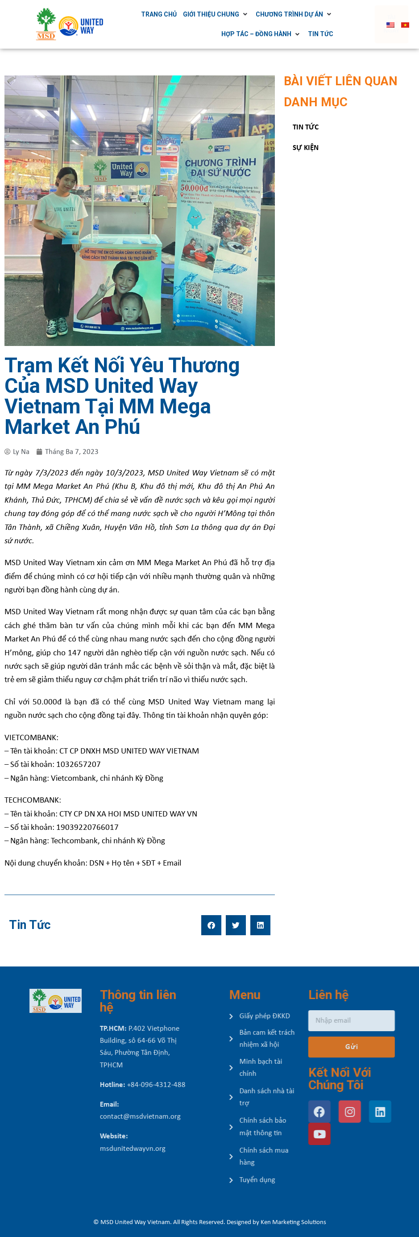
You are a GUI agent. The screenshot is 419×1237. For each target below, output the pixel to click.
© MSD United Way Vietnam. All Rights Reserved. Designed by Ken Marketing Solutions (209, 1222)
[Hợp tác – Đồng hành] (265, 34)
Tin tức (306, 127)
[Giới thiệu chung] (220, 14)
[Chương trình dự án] (298, 14)
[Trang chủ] (163, 14)
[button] (211, 925)
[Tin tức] (324, 34)
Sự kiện (306, 148)
